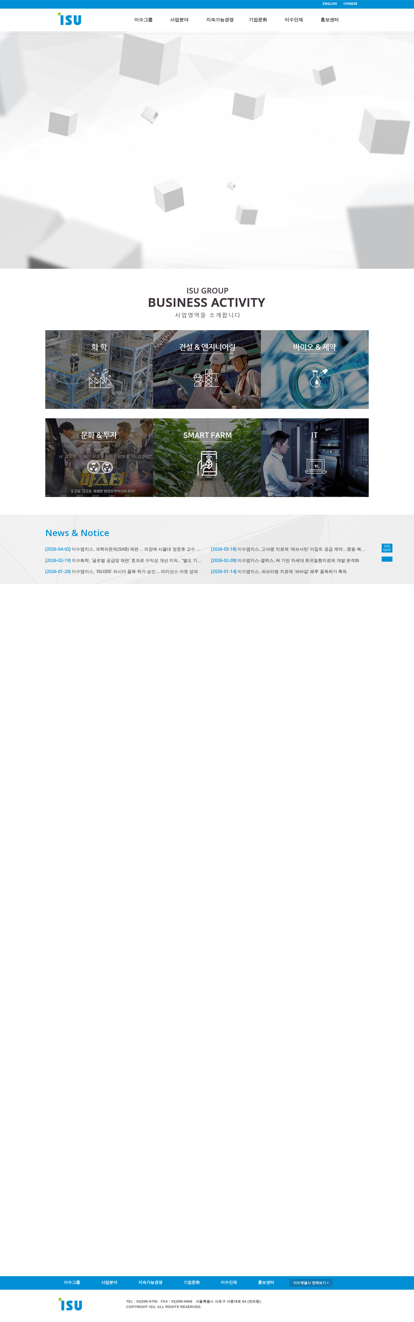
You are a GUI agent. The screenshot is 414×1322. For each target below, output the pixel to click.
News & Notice (77, 533)
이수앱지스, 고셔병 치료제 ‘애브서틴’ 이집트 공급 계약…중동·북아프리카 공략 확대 (290, 549)
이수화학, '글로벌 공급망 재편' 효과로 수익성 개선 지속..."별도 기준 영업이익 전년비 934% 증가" (124, 560)
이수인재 (294, 19)
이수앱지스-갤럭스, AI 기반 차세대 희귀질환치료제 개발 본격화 (285, 560)
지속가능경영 (220, 19)
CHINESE (350, 3)
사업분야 (179, 19)
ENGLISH (330, 3)
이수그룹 (143, 19)
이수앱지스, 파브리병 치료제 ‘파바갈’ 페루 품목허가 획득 (279, 571)
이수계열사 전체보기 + (311, 1283)
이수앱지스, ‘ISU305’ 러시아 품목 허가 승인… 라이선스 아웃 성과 (121, 571)
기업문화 (258, 19)
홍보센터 (329, 19)
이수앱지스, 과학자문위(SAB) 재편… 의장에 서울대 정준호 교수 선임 (124, 549)
